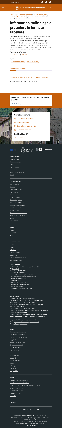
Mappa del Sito (14, 371)
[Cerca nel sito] (50, 8)
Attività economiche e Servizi (18, 258)
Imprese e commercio (16, 208)
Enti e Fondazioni (14, 170)
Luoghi (12, 247)
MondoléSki (13, 396)
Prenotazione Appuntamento (18, 342)
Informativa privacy (15, 355)
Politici (12, 175)
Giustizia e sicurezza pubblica (17, 205)
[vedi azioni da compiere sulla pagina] (23, 54)
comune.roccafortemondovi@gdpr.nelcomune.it (26, 322)
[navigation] (3, 7)
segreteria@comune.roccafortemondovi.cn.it (25, 277)
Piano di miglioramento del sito (18, 337)
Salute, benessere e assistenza (18, 213)
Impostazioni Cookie (15, 360)
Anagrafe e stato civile (16, 190)
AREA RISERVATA (30, 425)
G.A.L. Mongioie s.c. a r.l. (16, 388)
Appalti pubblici (14, 192)
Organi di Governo (15, 159)
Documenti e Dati (14, 167)
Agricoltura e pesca (15, 184)
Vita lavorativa (14, 221)
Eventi (12, 245)
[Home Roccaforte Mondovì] (29, 8)
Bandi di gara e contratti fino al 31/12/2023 (24, 16)
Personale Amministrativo (17, 172)
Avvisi (11, 235)
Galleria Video (13, 255)
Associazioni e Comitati (16, 260)
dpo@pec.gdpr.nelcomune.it (20, 324)
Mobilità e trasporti (15, 210)
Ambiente (12, 187)
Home (11, 14)
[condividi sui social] (14, 54)
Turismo (12, 218)
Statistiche (13, 368)
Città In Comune (28, 419)
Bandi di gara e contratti (40, 14)
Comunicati (13, 233)
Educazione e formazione (17, 202)
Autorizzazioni (14, 195)
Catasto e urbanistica (15, 197)
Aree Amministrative (15, 162)
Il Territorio (13, 250)
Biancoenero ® (20, 423)
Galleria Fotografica (15, 252)
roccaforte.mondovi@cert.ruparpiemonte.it (25, 275)
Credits (12, 363)
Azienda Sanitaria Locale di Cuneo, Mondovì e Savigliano (25, 385)
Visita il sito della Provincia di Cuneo (19, 383)
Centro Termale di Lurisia (16, 391)
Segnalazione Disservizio (16, 345)
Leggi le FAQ (13, 340)
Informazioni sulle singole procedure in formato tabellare (29, 77)
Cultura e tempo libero (16, 200)
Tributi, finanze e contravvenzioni (19, 215)
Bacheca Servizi (14, 350)
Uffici (11, 165)
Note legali (13, 358)
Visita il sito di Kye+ (15, 393)
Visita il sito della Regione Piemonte (19, 380)
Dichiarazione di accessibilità (17, 335)
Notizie (12, 230)
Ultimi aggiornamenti (15, 366)
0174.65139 (15, 269)
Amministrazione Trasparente (23, 14)
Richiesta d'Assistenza (16, 348)
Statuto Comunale (15, 353)
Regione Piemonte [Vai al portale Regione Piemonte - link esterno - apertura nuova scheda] (14, 2)
